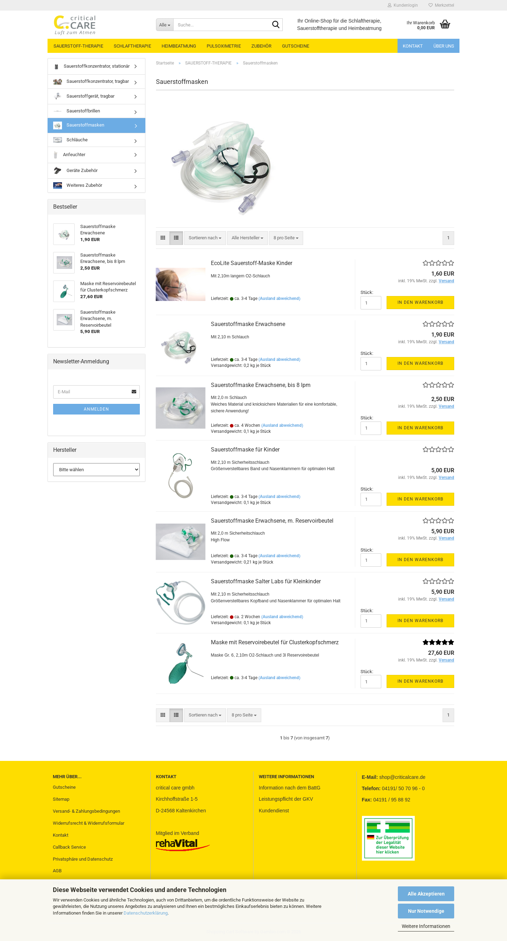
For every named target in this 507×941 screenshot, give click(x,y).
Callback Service (69, 847)
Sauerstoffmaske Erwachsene (248, 324)
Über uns (443, 46)
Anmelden (96, 409)
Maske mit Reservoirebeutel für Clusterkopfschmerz (275, 642)
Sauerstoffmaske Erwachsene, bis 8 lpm (261, 385)
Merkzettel (441, 5)
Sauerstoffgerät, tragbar (83, 96)
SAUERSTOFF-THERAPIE (78, 46)
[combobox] (205, 238)
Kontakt (413, 46)
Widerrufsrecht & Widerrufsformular (88, 823)
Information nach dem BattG (289, 788)
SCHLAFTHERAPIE (132, 46)
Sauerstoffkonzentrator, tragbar (91, 82)
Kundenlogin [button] (403, 5)
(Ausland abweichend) (279, 298)
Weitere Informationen (426, 926)
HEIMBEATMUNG (179, 46)
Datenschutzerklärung (146, 913)
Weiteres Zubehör (77, 185)
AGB (57, 870)
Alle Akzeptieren (426, 894)
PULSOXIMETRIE (224, 46)
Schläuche (70, 140)
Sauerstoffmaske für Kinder (245, 449)
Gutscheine (64, 787)
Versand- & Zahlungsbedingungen (86, 811)
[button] (163, 238)
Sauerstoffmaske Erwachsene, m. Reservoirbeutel (272, 520)
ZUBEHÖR (261, 46)
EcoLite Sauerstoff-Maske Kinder (251, 263)
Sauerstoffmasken (78, 125)
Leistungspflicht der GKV (286, 799)
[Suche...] (164, 24)
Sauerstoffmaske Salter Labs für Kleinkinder (266, 581)
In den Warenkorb (420, 302)
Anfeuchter (69, 154)
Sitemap (61, 799)
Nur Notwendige (426, 911)
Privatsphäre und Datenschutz (83, 859)
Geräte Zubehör (75, 170)
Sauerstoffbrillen (76, 110)
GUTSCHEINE (295, 46)
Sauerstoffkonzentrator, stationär (91, 66)
